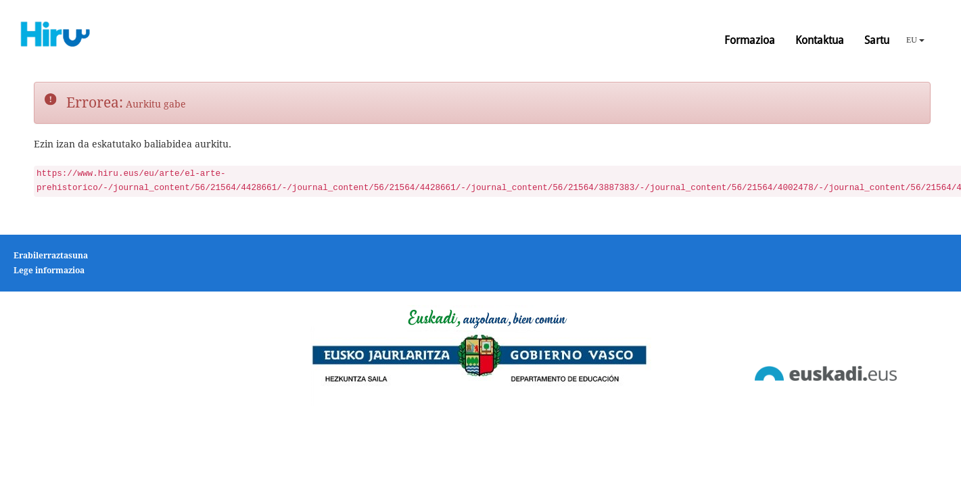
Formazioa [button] (749, 40)
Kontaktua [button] (819, 40)
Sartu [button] (876, 40)
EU (915, 40)
